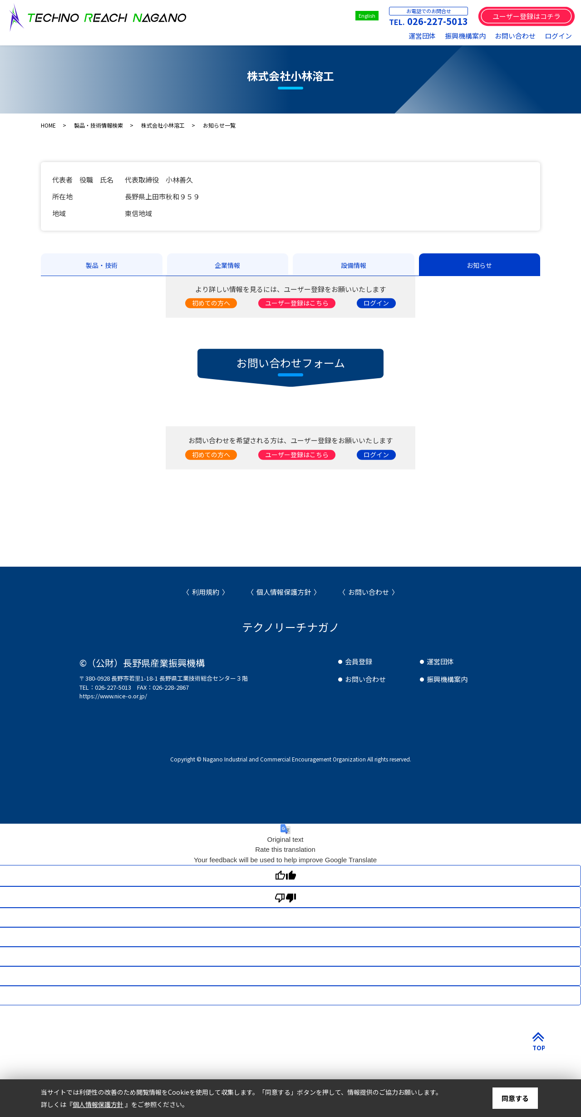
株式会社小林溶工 (163, 125)
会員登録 (358, 661)
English (367, 15)
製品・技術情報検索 (98, 125)
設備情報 (353, 265)
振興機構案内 (465, 35)
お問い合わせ (515, 35)
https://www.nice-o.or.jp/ (113, 696)
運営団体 (422, 35)
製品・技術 (102, 265)
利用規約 (205, 592)
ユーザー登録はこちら (297, 302)
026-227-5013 (437, 21)
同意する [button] (515, 1098)
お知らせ (479, 265)
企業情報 (227, 265)
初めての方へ (211, 302)
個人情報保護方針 (283, 592)
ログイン (558, 35)
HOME (48, 125)
